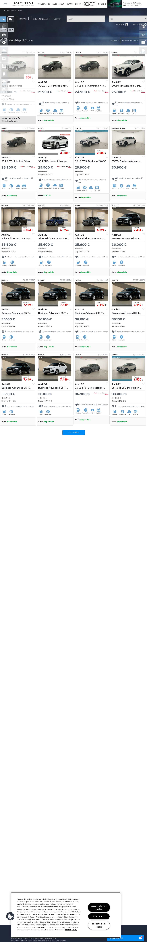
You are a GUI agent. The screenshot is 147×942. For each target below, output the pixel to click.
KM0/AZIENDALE (38, 18)
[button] (10, 916)
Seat (61, 4)
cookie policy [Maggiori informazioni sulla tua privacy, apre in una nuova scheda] (71, 930)
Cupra (69, 4)
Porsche (102, 4)
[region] (66, 915)
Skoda (78, 4)
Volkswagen (44, 4)
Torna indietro (10, 10)
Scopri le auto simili (9, 121)
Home (20, 10)
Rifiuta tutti (98, 916)
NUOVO (20, 18)
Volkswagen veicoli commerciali (89, 4)
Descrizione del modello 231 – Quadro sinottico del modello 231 (33, 938)
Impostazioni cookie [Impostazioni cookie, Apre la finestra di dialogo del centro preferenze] (99, 925)
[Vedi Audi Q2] (18, 66)
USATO (55, 18)
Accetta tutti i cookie (99, 907)
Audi (55, 4)
